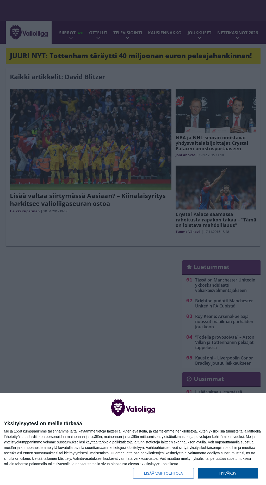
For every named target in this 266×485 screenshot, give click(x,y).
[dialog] (133, 439)
